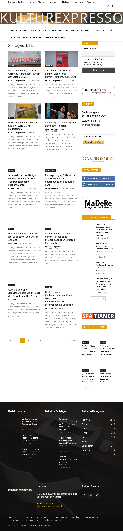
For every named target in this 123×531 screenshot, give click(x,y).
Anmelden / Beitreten (38, 2)
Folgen (109, 184)
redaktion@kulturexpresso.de (49, 506)
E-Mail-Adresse (89, 48)
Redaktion (92, 2)
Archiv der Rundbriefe (55, 37)
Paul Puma (12, 299)
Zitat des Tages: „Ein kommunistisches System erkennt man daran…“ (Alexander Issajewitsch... (104, 284)
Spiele (61, 30)
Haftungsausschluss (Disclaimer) (33, 517)
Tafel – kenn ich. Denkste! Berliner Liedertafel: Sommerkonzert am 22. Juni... (61, 73)
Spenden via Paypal (92, 136)
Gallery (11, 66)
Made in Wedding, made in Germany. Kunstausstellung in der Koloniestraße (24, 73)
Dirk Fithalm (50, 306)
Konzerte (49, 66)
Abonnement (79, 2)
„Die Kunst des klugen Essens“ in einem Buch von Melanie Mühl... (31, 451)
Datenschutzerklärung (58, 517)
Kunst (13, 30)
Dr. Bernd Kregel (52, 188)
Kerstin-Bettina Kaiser (54, 129)
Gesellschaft (36, 37)
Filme (42, 30)
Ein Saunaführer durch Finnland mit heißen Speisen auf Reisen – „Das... (89, 351)
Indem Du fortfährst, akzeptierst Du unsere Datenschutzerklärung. (93, 62)
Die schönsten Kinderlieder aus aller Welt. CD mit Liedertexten (22, 125)
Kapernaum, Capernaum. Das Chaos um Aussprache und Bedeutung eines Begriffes (105, 230)
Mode (25, 37)
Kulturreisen (72, 30)
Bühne (34, 30)
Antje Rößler (13, 188)
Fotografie (15, 37)
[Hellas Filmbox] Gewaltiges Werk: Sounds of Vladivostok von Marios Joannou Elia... (104, 249)
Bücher (24, 30)
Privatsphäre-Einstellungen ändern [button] (84, 517)
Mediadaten (66, 2)
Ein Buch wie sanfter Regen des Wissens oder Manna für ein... (30, 438)
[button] (111, 30)
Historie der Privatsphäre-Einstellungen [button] (24, 520)
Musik (52, 30)
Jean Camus (13, 243)
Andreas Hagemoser (16, 80)
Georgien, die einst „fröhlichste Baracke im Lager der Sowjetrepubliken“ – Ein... (24, 292)
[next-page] (40, 338)
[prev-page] (10, 338)
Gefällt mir (107, 178)
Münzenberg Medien (18, 525)
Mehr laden (98, 298)
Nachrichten (50, 118)
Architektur (98, 30)
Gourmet (85, 30)
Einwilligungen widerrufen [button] (53, 520)
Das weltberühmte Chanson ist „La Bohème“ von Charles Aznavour (23, 236)
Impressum (54, 2)
